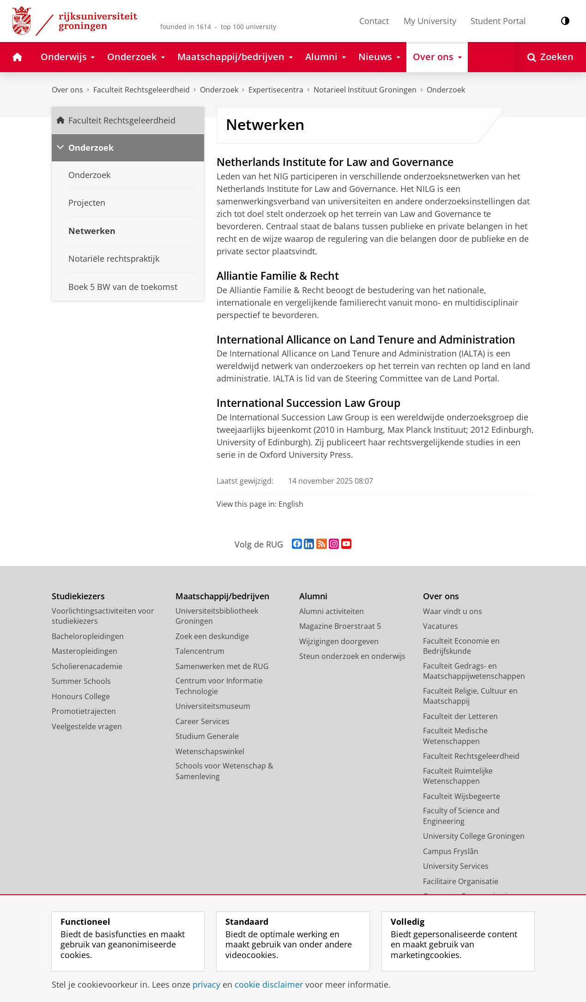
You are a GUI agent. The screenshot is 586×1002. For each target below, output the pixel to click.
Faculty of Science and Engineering (461, 815)
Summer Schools (81, 681)
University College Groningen (474, 836)
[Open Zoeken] (550, 57)
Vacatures (440, 626)
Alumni (313, 596)
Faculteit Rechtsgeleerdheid (141, 90)
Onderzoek (219, 90)
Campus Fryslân (450, 851)
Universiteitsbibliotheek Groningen (216, 616)
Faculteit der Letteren (460, 716)
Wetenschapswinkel (209, 751)
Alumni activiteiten (331, 611)
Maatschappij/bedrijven (222, 596)
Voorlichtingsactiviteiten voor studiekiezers (103, 616)
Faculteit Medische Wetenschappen (455, 735)
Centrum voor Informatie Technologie (219, 686)
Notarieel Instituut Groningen (365, 90)
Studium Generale (207, 736)
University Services (456, 866)
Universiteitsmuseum (212, 706)
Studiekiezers (78, 596)
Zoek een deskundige (212, 636)
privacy (206, 984)
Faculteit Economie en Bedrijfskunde (461, 646)
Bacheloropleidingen (88, 636)
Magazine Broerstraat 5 (340, 626)
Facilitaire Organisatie (460, 881)
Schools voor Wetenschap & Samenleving (224, 771)
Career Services (202, 721)
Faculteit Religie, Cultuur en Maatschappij (470, 696)
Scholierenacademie (87, 666)
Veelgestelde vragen (87, 726)
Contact (374, 20)
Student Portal (498, 20)
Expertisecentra (275, 90)
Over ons (67, 90)
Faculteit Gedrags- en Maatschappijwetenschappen (474, 671)
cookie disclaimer (269, 984)
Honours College (81, 696)
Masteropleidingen (84, 651)
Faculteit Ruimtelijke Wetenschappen (458, 776)
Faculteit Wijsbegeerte (461, 796)
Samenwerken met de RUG (222, 666)
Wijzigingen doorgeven (339, 641)
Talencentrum (199, 651)
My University (430, 20)
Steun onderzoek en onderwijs (352, 656)
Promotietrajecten (84, 711)
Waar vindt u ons (452, 611)
